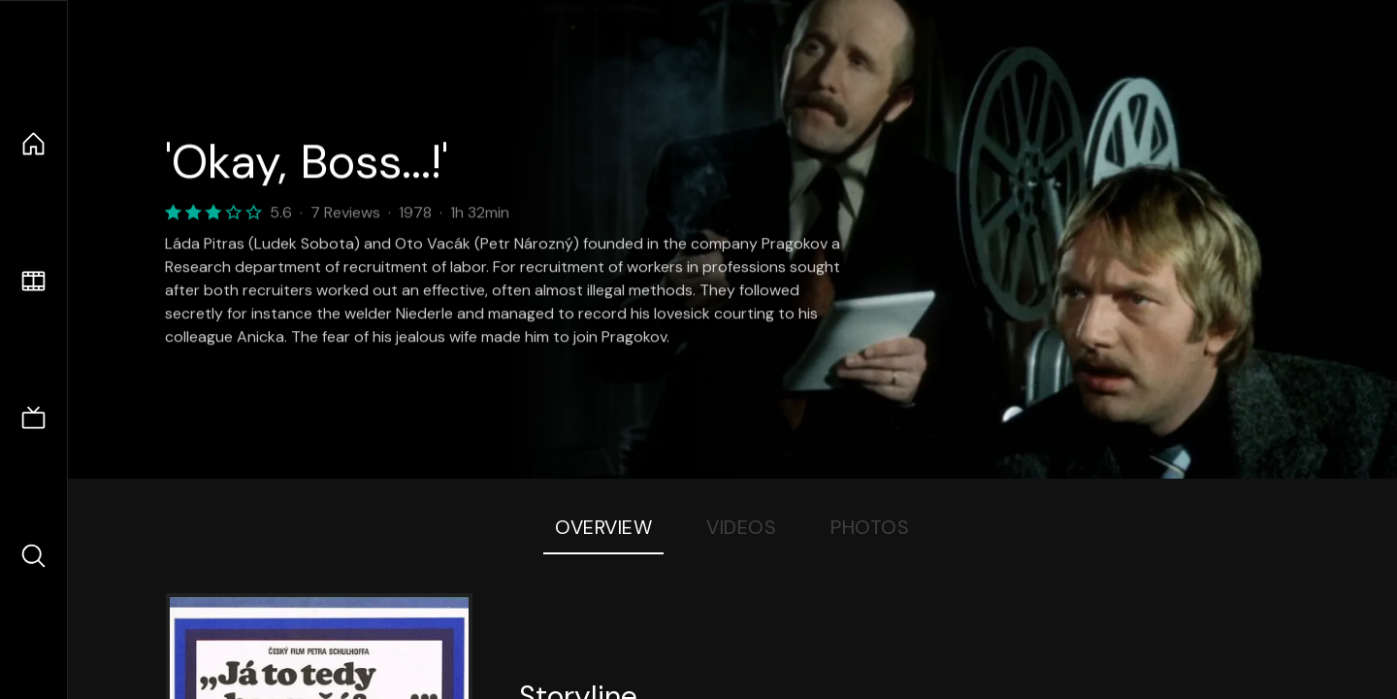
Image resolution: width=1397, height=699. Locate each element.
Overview (603, 527)
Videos (741, 527)
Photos (869, 527)
